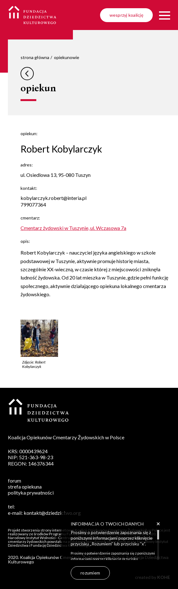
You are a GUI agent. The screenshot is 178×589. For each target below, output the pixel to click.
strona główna (35, 57)
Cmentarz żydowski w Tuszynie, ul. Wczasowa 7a (73, 228)
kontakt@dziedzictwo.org (52, 513)
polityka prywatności (31, 493)
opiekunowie (66, 57)
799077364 (33, 204)
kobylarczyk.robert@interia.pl (53, 198)
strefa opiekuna (25, 487)
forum (14, 481)
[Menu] (164, 15)
